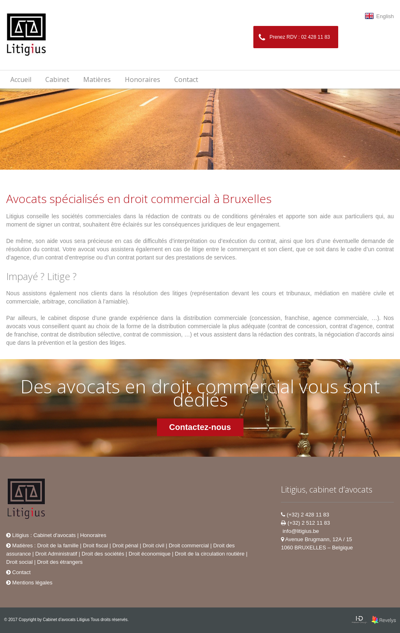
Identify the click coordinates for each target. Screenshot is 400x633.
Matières (19, 545)
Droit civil (153, 545)
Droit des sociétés (103, 554)
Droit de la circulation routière (210, 554)
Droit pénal (125, 545)
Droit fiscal (95, 545)
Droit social (19, 562)
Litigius (17, 535)
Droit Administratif (56, 554)
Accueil (20, 79)
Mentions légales (29, 582)
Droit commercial (188, 545)
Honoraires (142, 79)
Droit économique (150, 554)
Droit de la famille (57, 545)
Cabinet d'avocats (54, 535)
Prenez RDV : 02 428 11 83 (294, 37)
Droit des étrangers (60, 562)
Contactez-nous (200, 427)
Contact (186, 79)
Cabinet (57, 79)
